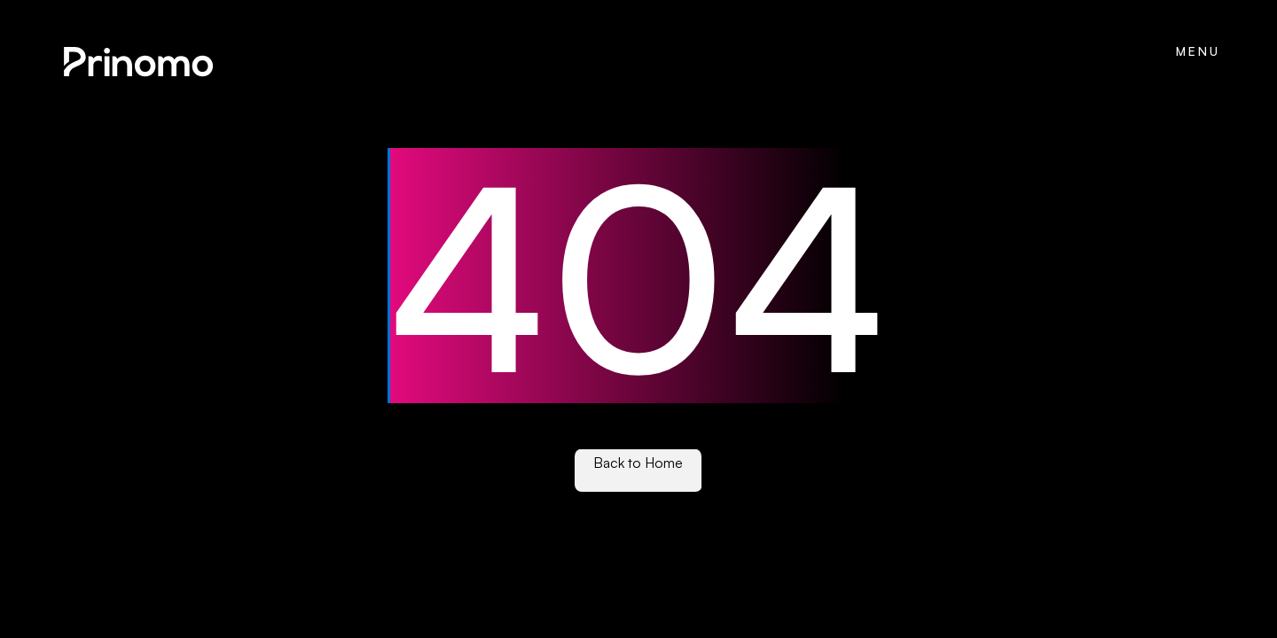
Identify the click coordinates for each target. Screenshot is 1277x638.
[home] (137, 63)
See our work (638, 479)
